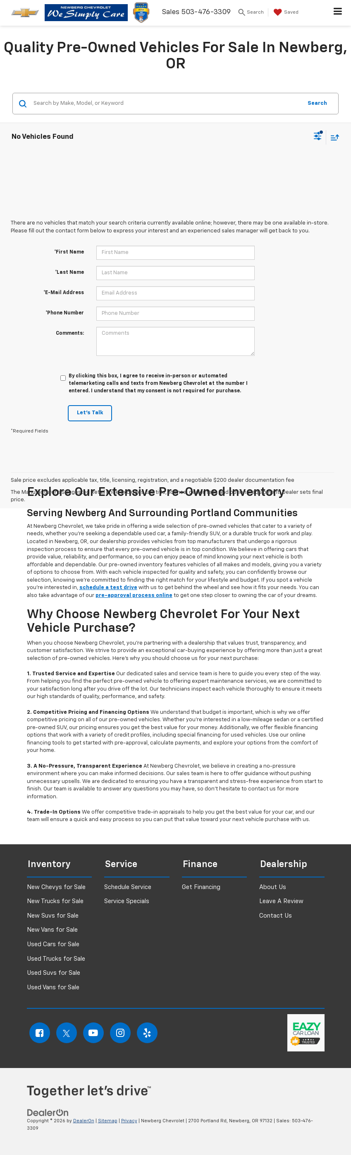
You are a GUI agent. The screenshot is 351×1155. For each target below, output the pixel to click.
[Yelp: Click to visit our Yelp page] (147, 1032)
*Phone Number (64, 313)
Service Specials (126, 901)
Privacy (129, 1121)
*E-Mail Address (63, 292)
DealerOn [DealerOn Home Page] (83, 1121)
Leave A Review (281, 901)
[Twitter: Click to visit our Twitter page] (66, 1032)
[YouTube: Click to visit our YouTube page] (93, 1032)
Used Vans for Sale (53, 987)
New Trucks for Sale (55, 901)
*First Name (69, 252)
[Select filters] (318, 137)
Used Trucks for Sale (56, 959)
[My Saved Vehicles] (285, 12)
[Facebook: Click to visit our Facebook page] (39, 1032)
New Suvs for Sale (53, 916)
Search (317, 103)
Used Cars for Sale (53, 944)
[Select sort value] (332, 137)
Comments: (70, 333)
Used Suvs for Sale (53, 973)
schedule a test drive (108, 587)
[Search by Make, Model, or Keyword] (167, 104)
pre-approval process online (134, 595)
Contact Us (275, 916)
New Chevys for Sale (56, 887)
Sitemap (107, 1121)
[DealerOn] (48, 1112)
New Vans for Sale (52, 930)
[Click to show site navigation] (338, 13)
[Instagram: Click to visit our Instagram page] (120, 1032)
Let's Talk (90, 413)
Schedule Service (127, 887)
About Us (272, 887)
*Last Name (69, 272)
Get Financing (201, 887)
